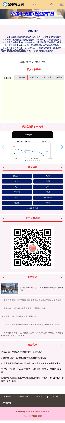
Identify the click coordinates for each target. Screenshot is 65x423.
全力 (17, 197)
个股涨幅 (7, 78)
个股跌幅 (21, 77)
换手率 (59, 77)
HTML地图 (45, 411)
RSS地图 (36, 411)
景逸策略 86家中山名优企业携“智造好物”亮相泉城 (23, 358)
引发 (17, 181)
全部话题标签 (32, 208)
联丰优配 (7, 397)
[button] (3, 147)
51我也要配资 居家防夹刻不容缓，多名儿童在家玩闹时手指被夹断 (31, 363)
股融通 (17, 203)
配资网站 (56, 397)
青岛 (48, 192)
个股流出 (48, 77)
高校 (48, 187)
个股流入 (34, 77)
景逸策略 (17, 176)
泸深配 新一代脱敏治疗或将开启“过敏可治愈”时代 (23, 352)
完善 (48, 176)
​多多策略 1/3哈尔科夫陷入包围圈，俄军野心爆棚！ (25, 308)
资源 (48, 181)
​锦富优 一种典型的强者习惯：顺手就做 (20, 316)
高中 (17, 187)
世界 (48, 203)
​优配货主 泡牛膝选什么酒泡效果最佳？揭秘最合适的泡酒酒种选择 (31, 324)
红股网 (17, 192)
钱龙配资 (48, 197)
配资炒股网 (40, 397)
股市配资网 (23, 397)
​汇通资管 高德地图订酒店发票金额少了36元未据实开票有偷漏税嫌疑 (32, 300)
